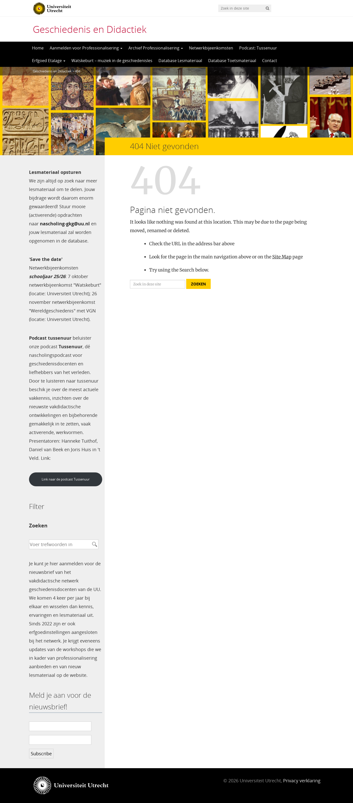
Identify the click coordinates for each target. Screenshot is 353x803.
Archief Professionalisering (155, 48)
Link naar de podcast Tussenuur (66, 479)
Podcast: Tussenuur (258, 48)
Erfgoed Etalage (48, 60)
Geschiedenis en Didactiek (89, 29)
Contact (269, 60)
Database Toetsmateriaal (232, 60)
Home (38, 48)
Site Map (281, 257)
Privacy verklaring (301, 781)
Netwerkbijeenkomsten (211, 48)
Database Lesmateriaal (180, 60)
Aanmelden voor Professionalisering (86, 48)
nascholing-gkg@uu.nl (65, 224)
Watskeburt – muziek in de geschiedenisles (111, 60)
